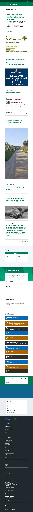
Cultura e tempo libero (8, 446)
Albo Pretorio (7, 489)
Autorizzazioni (7, 443)
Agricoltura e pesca (8, 437)
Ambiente (6, 438)
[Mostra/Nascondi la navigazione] (1, 4)
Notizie (7, 90)
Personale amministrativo (9, 429)
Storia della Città (7, 473)
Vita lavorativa (7, 457)
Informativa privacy (8, 491)
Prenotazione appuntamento (9, 496)
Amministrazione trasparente (9, 487)
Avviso (7, 56)
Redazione (13, 509)
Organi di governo (7, 427)
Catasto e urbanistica (8, 444)
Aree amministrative (8, 423)
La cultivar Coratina (8, 475)
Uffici (6, 432)
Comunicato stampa (9, 118)
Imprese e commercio (8, 450)
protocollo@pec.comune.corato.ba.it (12, 484)
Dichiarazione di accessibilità (9, 490)
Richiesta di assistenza (8, 497)
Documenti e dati (7, 425)
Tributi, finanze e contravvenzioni (10, 454)
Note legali (6, 494)
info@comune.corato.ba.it (11, 483)
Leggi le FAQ (7, 493)
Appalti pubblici (7, 441)
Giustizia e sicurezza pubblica (9, 448)
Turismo (6, 456)
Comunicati (6, 464)
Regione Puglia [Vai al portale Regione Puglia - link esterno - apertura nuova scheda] (7, 1)
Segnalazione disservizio (8, 499)
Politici (6, 430)
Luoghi (6, 472)
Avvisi (6, 462)
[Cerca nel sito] (27, 4)
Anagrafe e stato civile (8, 440)
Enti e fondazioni (7, 426)
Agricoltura (9, 28)
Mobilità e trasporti (8, 451)
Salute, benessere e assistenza (9, 453)
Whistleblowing (7, 500)
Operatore (6, 509)
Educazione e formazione (8, 447)
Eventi (6, 470)
